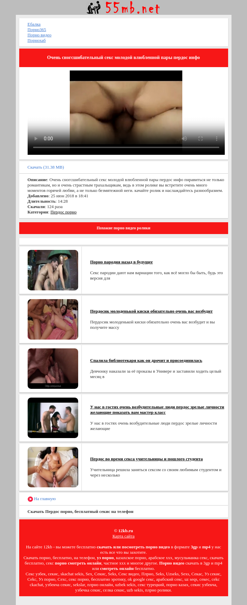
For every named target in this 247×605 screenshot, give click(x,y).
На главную (42, 499)
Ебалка (34, 24)
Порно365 (37, 29)
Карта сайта (124, 536)
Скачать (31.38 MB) (46, 167)
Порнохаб (37, 40)
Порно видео (40, 34)
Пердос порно (63, 211)
